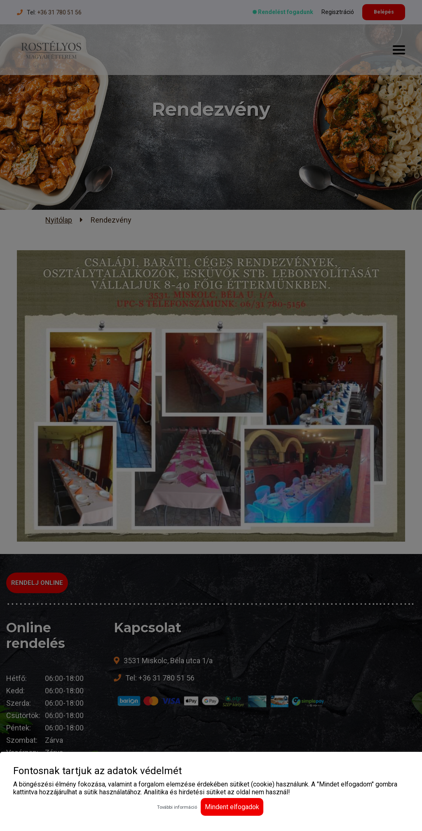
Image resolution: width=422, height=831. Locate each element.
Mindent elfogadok (232, 807)
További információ (177, 807)
